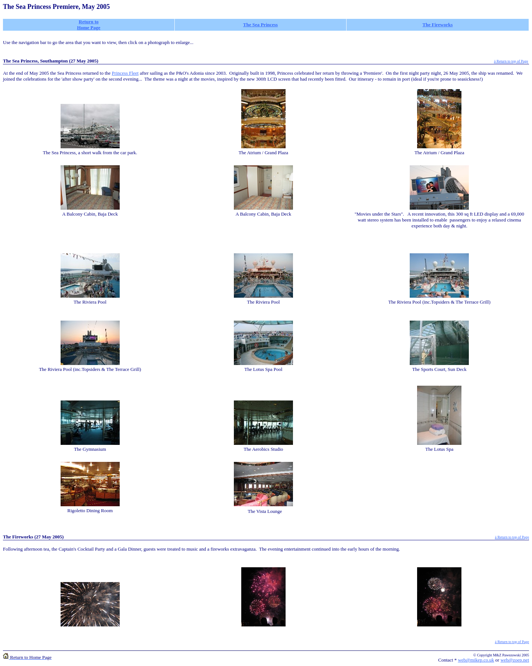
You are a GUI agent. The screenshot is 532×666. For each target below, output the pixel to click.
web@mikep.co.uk (476, 660)
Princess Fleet (125, 73)
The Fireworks (438, 24)
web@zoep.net (515, 660)
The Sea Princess (260, 24)
